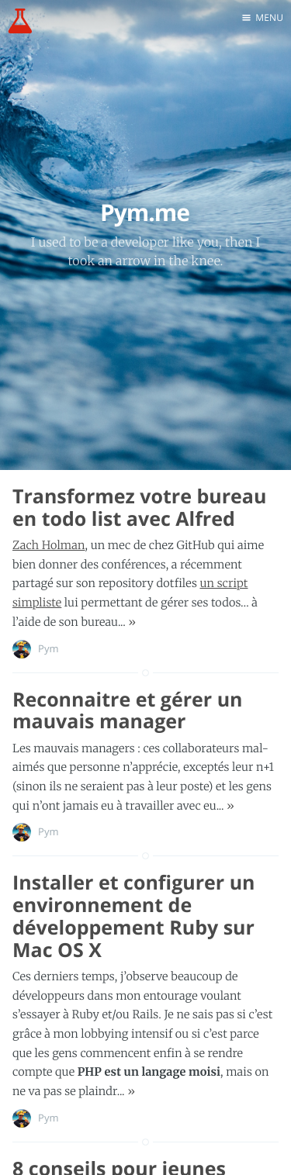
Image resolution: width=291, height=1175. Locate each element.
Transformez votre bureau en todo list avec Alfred (139, 507)
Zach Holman (48, 545)
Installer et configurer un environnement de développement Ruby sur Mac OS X (133, 915)
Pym (48, 648)
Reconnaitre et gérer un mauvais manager (127, 710)
